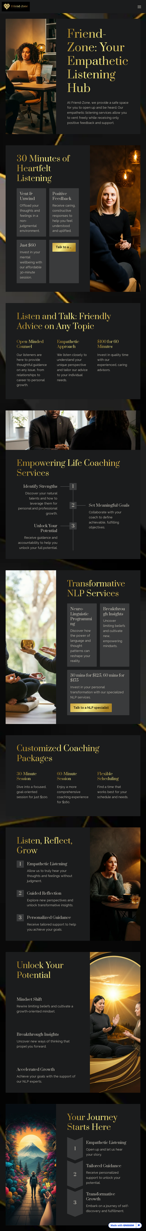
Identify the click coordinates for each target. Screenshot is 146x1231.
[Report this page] (139, 1225)
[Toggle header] (139, 7)
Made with (122, 1225)
